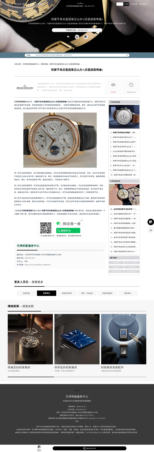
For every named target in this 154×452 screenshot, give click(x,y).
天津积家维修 (19, 102)
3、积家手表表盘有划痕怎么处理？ (123, 142)
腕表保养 (33, 4)
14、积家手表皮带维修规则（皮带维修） (124, 223)
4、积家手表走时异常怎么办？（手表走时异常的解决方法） (124, 146)
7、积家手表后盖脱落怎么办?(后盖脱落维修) (124, 161)
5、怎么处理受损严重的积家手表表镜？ (124, 151)
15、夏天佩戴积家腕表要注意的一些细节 (124, 228)
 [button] (11, 338)
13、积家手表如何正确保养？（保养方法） (124, 218)
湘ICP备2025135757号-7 (85, 415)
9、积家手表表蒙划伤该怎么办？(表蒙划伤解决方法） (124, 170)
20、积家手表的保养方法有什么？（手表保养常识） (124, 251)
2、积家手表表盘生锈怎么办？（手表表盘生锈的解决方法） (124, 137)
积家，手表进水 (132, 262)
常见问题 (134, 4)
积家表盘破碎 (116, 271)
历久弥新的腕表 (13, 371)
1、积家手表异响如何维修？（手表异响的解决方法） (124, 132)
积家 (26, 261)
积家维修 (132, 267)
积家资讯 (116, 262)
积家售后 (116, 267)
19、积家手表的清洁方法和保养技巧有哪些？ (124, 247)
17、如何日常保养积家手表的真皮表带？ (124, 237)
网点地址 (143, 4)
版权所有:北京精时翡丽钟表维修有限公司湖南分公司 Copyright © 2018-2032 (77, 418)
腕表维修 (25, 4)
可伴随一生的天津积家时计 (64, 371)
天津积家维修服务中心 (31, 64)
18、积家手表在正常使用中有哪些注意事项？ (124, 242)
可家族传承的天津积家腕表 (111, 371)
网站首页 (18, 4)
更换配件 (41, 4)
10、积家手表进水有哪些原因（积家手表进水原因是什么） (124, 175)
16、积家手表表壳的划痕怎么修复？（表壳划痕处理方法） (124, 233)
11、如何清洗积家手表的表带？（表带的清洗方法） (124, 209)
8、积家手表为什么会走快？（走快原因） (124, 165)
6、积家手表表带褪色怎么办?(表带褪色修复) (124, 156)
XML (77, 421)
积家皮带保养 (132, 271)
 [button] (143, 338)
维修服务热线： (77, 30)
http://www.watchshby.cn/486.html (37, 265)
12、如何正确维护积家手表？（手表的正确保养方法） (124, 214)
